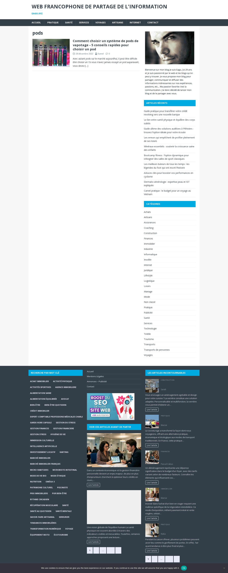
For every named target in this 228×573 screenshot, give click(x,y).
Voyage (69, 528)
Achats (147, 211)
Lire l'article (93, 485)
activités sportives (40, 387)
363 (110, 550)
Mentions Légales (95, 376)
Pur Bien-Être (59, 493)
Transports (149, 344)
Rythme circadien (39, 499)
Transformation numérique (45, 528)
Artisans (117, 22)
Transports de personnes (157, 349)
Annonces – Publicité (97, 381)
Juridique (148, 270)
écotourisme (61, 534)
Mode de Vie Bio (38, 475)
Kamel (101, 53)
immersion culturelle (42, 440)
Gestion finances (39, 428)
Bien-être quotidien (55, 405)
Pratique (53, 22)
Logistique (149, 280)
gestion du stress (65, 422)
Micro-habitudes (39, 470)
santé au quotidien (40, 511)
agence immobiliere (65, 387)
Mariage (148, 291)
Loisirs (147, 286)
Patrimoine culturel (41, 487)
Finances (148, 238)
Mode (147, 296)
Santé (69, 22)
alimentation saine (40, 393)
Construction (150, 233)
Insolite (147, 259)
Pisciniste (62, 487)
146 (169, 559)
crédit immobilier (39, 411)
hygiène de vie (58, 434)
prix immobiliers (39, 493)
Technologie (150, 328)
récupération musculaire (44, 505)
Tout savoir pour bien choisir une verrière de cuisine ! (177, 384)
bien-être (35, 405)
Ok (184, 568)
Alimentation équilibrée (43, 399)
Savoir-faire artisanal (42, 517)
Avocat (65, 399)
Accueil (36, 22)
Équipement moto (40, 534)
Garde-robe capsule (41, 422)
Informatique (150, 254)
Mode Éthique (58, 475)
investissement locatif (42, 452)
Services (84, 22)
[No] (224, 568)
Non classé (149, 301)
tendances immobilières (43, 523)
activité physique (62, 381)
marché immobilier (40, 458)
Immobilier (149, 243)
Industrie (148, 248)
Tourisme (149, 339)
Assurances (150, 222)
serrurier (64, 517)
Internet (135, 22)
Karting (64, 452)
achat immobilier (39, 381)
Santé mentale (64, 511)
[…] (86, 65)
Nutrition (35, 481)
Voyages (100, 22)
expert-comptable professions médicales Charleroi (58, 416)
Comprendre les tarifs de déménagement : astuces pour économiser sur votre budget (175, 457)
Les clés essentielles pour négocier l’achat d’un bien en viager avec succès (179, 493)
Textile (147, 333)
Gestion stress (38, 434)
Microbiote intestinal (65, 470)
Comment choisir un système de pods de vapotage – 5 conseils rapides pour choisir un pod (105, 45)
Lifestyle (148, 275)
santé (65, 505)
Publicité (148, 312)
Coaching (148, 227)
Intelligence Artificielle (43, 446)
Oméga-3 (50, 481)
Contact (152, 22)
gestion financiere (63, 428)
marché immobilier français (45, 464)
